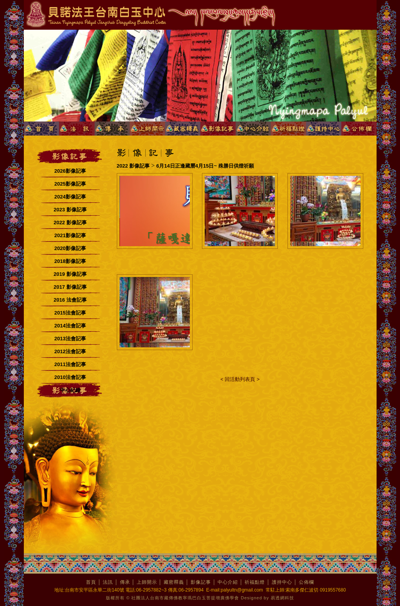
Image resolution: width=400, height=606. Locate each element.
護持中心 (282, 582)
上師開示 (147, 582)
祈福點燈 (255, 582)
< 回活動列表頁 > (239, 379)
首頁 (91, 582)
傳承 (125, 582)
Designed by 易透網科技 (267, 597)
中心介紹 (228, 582)
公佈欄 (306, 582)
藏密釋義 (174, 582)
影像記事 (201, 582)
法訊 (108, 582)
